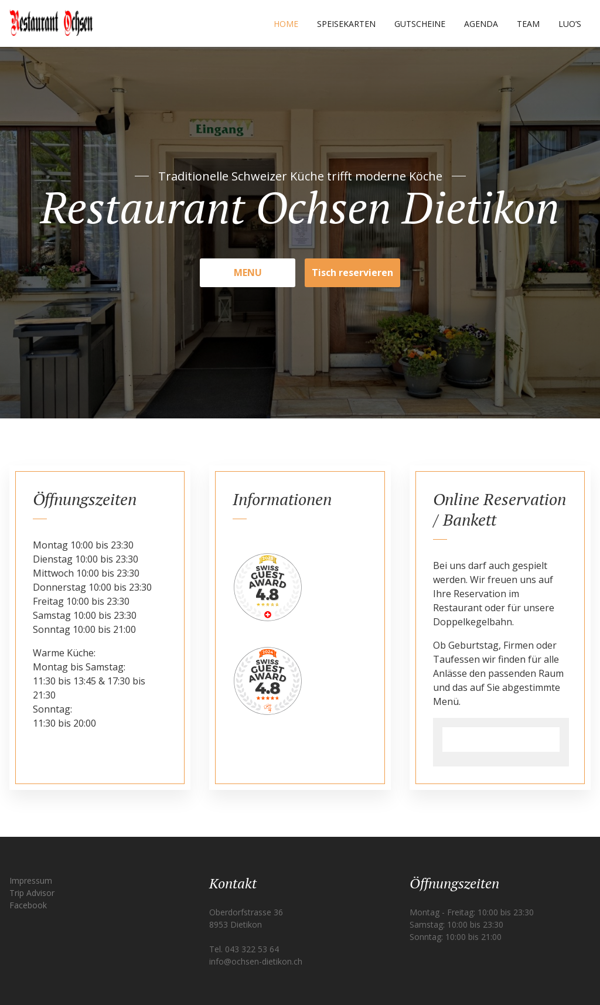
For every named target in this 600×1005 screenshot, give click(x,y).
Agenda (481, 23)
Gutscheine (419, 23)
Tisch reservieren (352, 272)
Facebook (28, 905)
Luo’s (569, 23)
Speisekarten (346, 23)
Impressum (30, 880)
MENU (248, 272)
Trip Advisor (31, 892)
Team (528, 23)
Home (286, 23)
